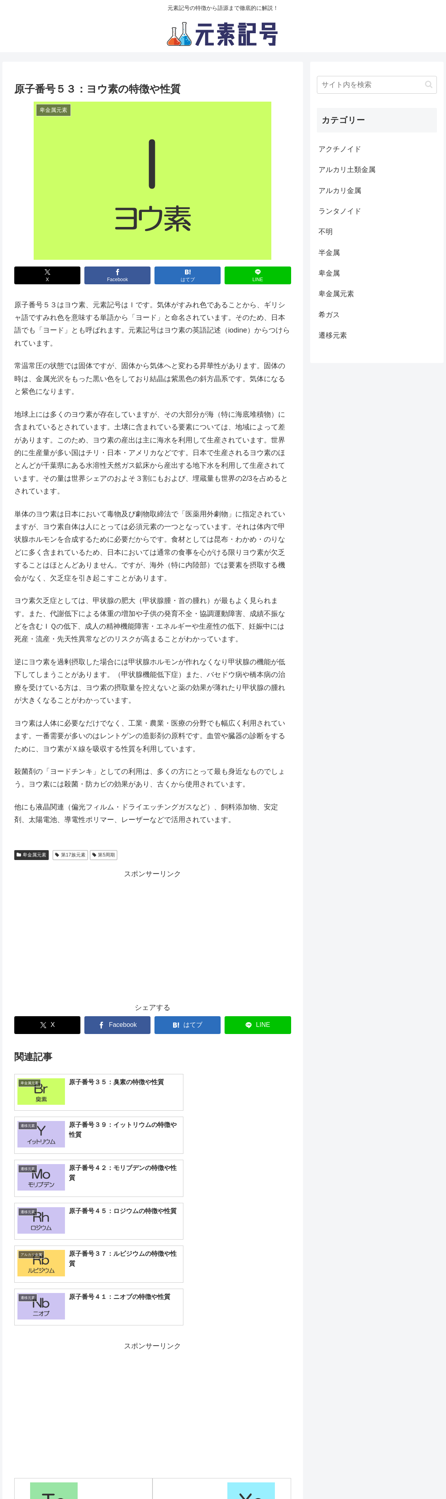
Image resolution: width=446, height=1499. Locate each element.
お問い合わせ (287, 1474)
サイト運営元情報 (233, 1474)
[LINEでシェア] (258, 275)
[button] (429, 84)
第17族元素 (70, 855)
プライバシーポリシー (169, 1474)
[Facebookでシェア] (117, 275)
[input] (376, 85)
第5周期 (103, 855)
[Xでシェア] (47, 275)
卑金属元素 (32, 855)
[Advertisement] (152, 936)
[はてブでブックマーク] (187, 275)
